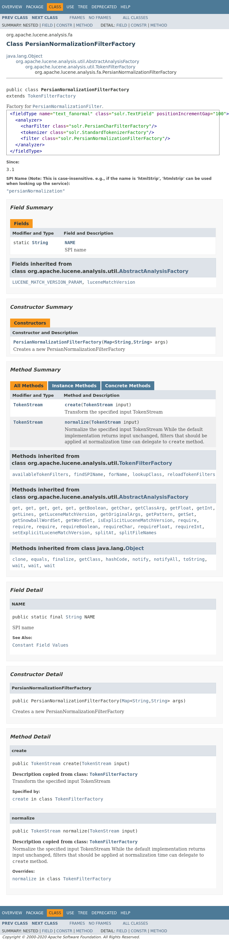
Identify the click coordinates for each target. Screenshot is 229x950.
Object (134, 548)
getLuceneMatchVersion (67, 514)
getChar (120, 507)
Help (125, 7)
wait (17, 565)
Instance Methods (74, 385)
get (16, 507)
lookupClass (147, 474)
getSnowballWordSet (36, 520)
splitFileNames (137, 532)
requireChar (118, 526)
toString (194, 559)
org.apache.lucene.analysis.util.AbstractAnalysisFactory (77, 61)
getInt (205, 507)
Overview (12, 7)
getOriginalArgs (120, 514)
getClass (89, 559)
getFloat (180, 507)
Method (84, 25)
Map (108, 342)
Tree (83, 7)
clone (19, 559)
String (40, 242)
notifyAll (166, 559)
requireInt (188, 526)
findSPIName (88, 474)
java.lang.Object (24, 56)
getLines (23, 514)
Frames (77, 18)
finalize (62, 559)
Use (70, 7)
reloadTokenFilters (191, 474)
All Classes (135, 18)
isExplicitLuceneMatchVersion (135, 520)
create (73, 404)
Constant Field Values (40, 645)
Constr (64, 25)
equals (39, 559)
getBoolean (92, 507)
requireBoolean (79, 526)
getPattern (159, 514)
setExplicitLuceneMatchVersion (51, 532)
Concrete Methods (128, 385)
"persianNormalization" (35, 190)
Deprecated (104, 7)
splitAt (104, 532)
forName (117, 474)
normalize (77, 422)
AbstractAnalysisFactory (153, 271)
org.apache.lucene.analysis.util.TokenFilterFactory (80, 66)
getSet (186, 514)
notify (140, 559)
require (187, 520)
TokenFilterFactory (52, 95)
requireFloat (154, 526)
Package (34, 7)
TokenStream (28, 404)
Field (47, 25)
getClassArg (150, 507)
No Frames (100, 18)
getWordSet (79, 520)
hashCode (116, 559)
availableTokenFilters (40, 474)
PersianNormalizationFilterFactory (57, 342)
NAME (70, 242)
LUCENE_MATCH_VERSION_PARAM (47, 282)
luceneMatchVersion (111, 282)
